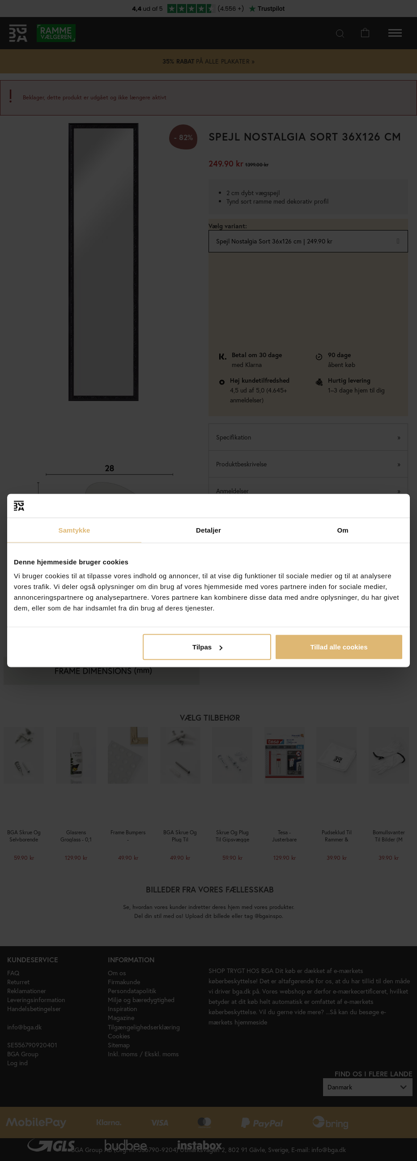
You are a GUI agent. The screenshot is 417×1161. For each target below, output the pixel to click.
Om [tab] (342, 530)
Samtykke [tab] (74, 530)
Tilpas (207, 647)
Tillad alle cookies (338, 647)
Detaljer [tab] (208, 530)
